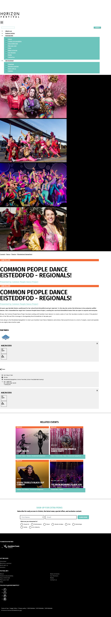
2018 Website (48, 608)
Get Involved (9, 61)
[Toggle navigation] (2, 22)
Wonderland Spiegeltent (24, 254)
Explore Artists (10, 33)
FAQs (9, 48)
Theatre (13, 254)
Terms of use (5, 608)
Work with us (12, 69)
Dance (8, 254)
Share (2, 369)
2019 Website (40, 608)
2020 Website (31, 608)
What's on (8, 31)
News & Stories (12, 51)
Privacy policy (22, 608)
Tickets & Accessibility (15, 42)
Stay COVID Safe (13, 44)
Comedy (2, 254)
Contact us (11, 57)
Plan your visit (12, 46)
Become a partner (13, 67)
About (10, 39)
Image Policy (13, 608)
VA (21, 610)
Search (97, 27)
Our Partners (12, 53)
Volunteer (11, 64)
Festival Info (9, 36)
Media (10, 55)
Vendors (10, 71)
